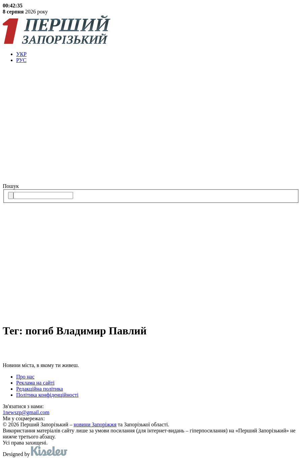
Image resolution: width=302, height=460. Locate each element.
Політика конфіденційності (47, 395)
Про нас (25, 377)
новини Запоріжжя (95, 424)
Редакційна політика (39, 389)
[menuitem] (157, 54)
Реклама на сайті (35, 383)
